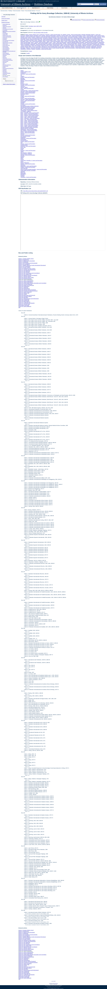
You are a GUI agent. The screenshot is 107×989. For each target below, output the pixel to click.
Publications (5, 55)
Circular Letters (5, 34)
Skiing (30, 46)
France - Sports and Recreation (89, 36)
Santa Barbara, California (80, 45)
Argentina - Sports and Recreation (52, 34)
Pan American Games (25, 136)
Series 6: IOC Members (24, 264)
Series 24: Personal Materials (25, 284)
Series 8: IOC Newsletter (24, 266)
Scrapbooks (5, 69)
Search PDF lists (103, 4)
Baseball (83, 34)
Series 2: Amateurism (23, 259)
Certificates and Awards (6, 73)
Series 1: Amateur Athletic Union (26, 258)
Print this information (99, 19)
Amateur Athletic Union (6, 24)
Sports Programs (5, 61)
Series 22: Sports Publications (25, 282)
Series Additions (5, 76)
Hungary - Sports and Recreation (60, 37)
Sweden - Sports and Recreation (78, 46)
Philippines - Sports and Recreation (38, 44)
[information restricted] (24, 305)
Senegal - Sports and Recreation (94, 45)
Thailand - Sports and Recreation (33, 47)
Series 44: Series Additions (25, 306)
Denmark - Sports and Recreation (28, 36)
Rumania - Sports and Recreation (51, 45)
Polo (76, 44)
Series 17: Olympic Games (25, 276)
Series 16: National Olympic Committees (28, 275)
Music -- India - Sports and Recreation (79, 40)
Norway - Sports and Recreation (70, 43)
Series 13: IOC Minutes (24, 272)
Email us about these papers (9, 84)
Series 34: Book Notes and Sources (27, 295)
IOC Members (5, 30)
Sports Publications (6, 49)
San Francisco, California (69, 45)
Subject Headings (50, 7)
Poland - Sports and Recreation (67, 44)
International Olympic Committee (28, 107)
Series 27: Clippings (23, 287)
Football (80, 36)
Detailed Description (6, 22)
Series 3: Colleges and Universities (26, 260)
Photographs (5, 57)
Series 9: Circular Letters (24, 267)
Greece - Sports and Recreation (35, 37)
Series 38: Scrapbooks (24, 299)
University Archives (4, 10)
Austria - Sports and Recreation (74, 34)
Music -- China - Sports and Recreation (62, 40)
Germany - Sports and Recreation (28, 99)
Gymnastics (45, 37)
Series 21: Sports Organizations (26, 280)
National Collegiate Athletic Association (75, 42)
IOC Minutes (5, 39)
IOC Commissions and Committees (8, 40)
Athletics (64, 34)
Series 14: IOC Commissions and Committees (29, 273)
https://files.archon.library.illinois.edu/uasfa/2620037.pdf (35, 191)
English (28, 53)
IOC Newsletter (5, 33)
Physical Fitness (56, 44)
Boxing (31, 35)
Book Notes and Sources (7, 64)
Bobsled (28, 35)
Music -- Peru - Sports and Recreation (29, 123)
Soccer (33, 46)
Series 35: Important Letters (25, 296)
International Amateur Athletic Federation (82, 37)
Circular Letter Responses (7, 36)
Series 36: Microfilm (23, 297)
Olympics (80, 43)
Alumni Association (16, 10)
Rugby (42, 45)
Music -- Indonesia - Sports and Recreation (30, 118)
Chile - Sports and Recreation (75, 35)
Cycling (84, 35)
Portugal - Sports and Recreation (84, 44)
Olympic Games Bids (6, 45)
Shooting (22, 46)
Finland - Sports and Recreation (71, 36)
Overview (3, 16)
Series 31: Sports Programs (25, 292)
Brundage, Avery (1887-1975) (35, 26)
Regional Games (5, 46)
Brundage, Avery (37, 35)
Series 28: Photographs (24, 288)
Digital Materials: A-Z (35, 7)
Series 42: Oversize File (24, 304)
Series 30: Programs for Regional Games (28, 290)
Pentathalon (27, 44)
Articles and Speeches (6, 54)
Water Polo (98, 47)
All (19, 307)
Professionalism (96, 44)
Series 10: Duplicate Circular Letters (27, 268)
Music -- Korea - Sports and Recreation (69, 41)
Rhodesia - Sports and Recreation (28, 146)
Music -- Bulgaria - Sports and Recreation (43, 40)
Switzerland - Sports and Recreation (29, 166)
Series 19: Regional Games (25, 278)
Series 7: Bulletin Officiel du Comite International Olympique (32, 265)
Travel (4, 63)
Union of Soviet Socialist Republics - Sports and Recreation (62, 47)
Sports (59, 46)
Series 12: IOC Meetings (24, 270)
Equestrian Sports (55, 36)
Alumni (23, 10)
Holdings (10, 10)
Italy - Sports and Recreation (46, 39)
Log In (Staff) (54, 981)
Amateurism (5, 25)
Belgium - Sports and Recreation (28, 80)
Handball (50, 37)
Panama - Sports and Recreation (89, 43)
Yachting (33, 49)
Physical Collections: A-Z (21, 7)
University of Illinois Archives (15, 4)
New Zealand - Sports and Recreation (39, 43)
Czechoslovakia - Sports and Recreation (95, 35)
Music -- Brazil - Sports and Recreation (29, 113)
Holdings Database (43, 4)
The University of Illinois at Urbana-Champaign (56, 988)
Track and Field (44, 47)
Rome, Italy (34, 45)
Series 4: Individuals (23, 262)
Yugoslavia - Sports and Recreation (43, 49)
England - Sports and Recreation (43, 36)
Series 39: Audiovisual (24, 300)
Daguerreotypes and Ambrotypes (8, 68)
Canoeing (58, 35)
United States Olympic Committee (82, 47)
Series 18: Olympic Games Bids (26, 277)
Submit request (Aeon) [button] (75, 19)
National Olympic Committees (7, 42)
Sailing (61, 45)
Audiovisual (4, 70)
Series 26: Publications (24, 286)
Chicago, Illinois (64, 35)
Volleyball (93, 47)
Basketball (88, 34)
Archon (52, 987)
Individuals (4, 27)
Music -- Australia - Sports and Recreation (91, 39)
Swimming (88, 46)
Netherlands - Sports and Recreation (29, 129)
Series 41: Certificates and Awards (26, 303)
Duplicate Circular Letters (7, 35)
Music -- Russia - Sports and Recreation (40, 42)
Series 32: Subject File (24, 293)
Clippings (4, 56)
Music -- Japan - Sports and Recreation (51, 41)
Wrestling (28, 49)
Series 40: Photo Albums (24, 301)
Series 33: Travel (22, 294)
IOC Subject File (5, 41)
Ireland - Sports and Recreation (33, 39)
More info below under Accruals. (40, 32)
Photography (49, 44)
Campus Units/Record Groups (7, 7)
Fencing (61, 36)
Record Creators (64, 7)
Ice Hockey (70, 37)
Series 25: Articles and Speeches (26, 285)
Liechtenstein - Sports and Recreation (62, 39)
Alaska (26, 34)
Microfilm (4, 67)
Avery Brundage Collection (30, 10)
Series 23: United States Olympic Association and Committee (32, 283)
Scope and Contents (6, 18)
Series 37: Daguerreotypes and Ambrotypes (28, 298)
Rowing (39, 45)
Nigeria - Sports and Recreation (55, 43)
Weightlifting (23, 49)
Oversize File (5, 74)
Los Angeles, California (76, 39)
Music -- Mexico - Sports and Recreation (88, 41)
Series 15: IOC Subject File (25, 274)
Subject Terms (4, 20)
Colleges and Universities (7, 26)
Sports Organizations (6, 48)
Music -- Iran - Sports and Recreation (34, 41)
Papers (30, 51)
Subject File (5, 62)
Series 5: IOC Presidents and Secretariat (28, 263)
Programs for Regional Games (8, 60)
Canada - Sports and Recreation (49, 35)
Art (61, 34)
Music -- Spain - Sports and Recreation (58, 42)
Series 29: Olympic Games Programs (27, 289)
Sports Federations (6, 47)
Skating (26, 46)
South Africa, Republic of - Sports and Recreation (47, 46)
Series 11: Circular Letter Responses (27, 269)
